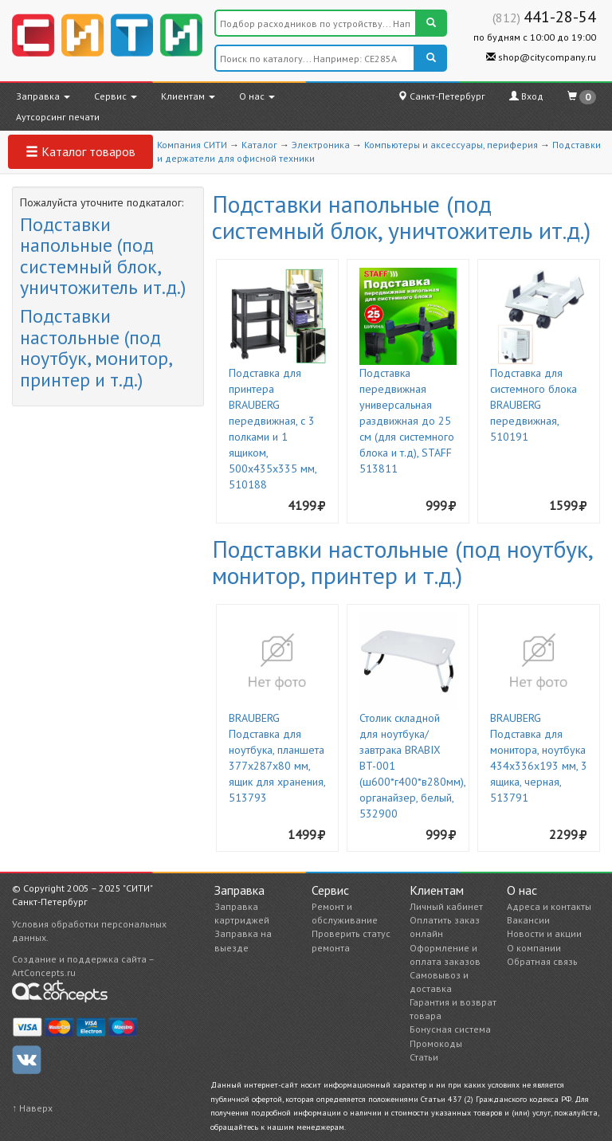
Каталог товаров (80, 151)
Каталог (259, 145)
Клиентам (188, 96)
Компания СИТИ (192, 145)
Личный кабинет (446, 906)
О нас (257, 96)
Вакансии (528, 920)
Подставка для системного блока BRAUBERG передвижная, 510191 (533, 405)
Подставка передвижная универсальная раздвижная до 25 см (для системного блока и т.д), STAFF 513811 (406, 421)
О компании (534, 948)
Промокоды (436, 1043)
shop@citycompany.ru (541, 57)
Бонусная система (450, 1029)
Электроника (321, 145)
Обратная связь (542, 961)
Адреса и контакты (549, 906)
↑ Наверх (32, 1108)
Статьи (424, 1057)
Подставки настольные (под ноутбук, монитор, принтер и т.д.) (95, 347)
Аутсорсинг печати (58, 117)
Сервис (115, 96)
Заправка (43, 96)
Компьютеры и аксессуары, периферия (451, 145)
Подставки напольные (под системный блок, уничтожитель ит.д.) (103, 256)
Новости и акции (544, 933)
